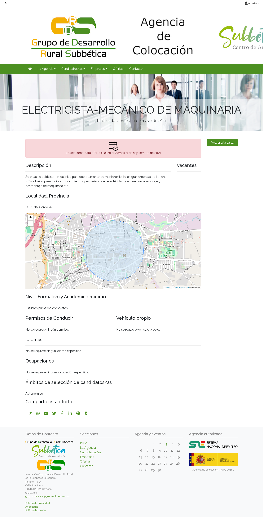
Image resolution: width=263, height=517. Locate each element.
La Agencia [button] (45, 69)
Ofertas (118, 69)
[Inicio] (30, 69)
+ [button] (30, 218)
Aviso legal (31, 506)
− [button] (30, 223)
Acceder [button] (251, 3)
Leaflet (167, 287)
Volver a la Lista (222, 142)
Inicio (83, 443)
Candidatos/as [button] (72, 69)
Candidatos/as (90, 452)
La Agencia (88, 448)
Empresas (87, 457)
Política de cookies (35, 510)
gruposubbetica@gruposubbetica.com (47, 496)
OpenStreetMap (181, 287)
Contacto (136, 69)
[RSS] (5, 3)
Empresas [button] (98, 69)
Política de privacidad (37, 503)
